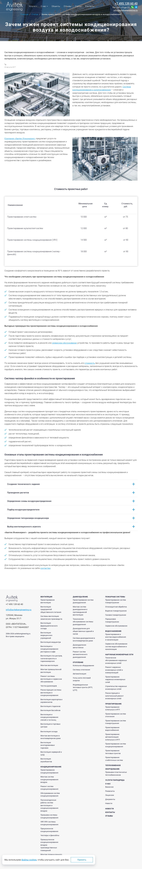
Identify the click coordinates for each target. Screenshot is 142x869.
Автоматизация (79, 674)
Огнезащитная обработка (116, 607)
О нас (44, 6)
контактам (45, 568)
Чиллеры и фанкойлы (49, 835)
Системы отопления (81, 670)
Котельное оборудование (83, 665)
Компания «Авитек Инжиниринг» (19, 138)
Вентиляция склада (48, 731)
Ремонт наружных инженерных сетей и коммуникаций (114, 670)
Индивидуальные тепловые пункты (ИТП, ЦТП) (83, 687)
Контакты (89, 6)
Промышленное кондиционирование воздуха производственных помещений (49, 845)
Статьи (78, 6)
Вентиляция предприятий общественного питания (50, 609)
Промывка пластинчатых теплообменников (116, 773)
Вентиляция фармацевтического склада (49, 626)
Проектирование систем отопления (115, 715)
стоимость (90, 363)
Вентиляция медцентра (50, 642)
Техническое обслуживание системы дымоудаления (83, 621)
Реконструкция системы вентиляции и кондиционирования (50, 692)
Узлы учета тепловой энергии (82, 679)
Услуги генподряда (115, 780)
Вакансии (109, 787)
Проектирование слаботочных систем (114, 758)
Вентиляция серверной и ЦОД (51, 753)
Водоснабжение (113, 631)
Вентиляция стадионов (50, 706)
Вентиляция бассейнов (50, 710)
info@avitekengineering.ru (126, 10)
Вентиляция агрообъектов (46, 760)
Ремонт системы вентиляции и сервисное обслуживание (51, 679)
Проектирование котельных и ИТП (112, 708)
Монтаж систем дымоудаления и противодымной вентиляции (80, 611)
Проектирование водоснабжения (112, 728)
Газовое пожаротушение (115, 615)
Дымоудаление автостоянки (79, 646)
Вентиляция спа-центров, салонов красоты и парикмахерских (51, 658)
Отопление (78, 662)
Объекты (56, 6)
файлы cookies (29, 859)
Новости (108, 803)
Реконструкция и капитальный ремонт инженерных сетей (114, 696)
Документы (110, 799)
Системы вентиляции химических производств (51, 617)
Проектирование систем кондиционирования (115, 745)
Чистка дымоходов (48, 686)
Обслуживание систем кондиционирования (50, 794)
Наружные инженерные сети (119, 654)
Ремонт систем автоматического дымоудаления (80, 654)
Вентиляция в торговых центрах (50, 725)
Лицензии (109, 795)
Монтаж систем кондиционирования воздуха (49, 779)
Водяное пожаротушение (116, 611)
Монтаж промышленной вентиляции (50, 670)
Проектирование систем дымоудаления (83, 601)
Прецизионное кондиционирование (49, 830)
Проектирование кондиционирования (49, 771)
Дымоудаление (80, 597)
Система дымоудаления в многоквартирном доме (84, 639)
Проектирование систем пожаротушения (115, 601)
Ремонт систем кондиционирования (49, 787)
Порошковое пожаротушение (112, 620)
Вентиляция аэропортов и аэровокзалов (51, 700)
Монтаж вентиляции (49, 665)
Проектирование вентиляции (47, 601)
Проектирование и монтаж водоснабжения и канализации (115, 637)
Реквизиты (110, 791)
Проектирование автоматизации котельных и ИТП (112, 737)
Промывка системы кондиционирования (49, 816)
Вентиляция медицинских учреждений (46, 635)
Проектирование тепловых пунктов (113, 752)
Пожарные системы (115, 597)
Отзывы (67, 6)
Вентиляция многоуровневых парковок (47, 745)
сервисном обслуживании (64, 343)
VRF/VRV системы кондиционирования (49, 823)
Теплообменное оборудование (113, 767)
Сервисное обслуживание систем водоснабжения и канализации (116, 646)
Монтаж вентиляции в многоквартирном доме (50, 737)
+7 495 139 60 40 (126, 3)
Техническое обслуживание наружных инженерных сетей (116, 660)
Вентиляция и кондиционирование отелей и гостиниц (49, 717)
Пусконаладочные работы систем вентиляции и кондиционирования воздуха (49, 805)
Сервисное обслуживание (116, 626)
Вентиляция (46, 597)
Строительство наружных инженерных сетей (116, 687)
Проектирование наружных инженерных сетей (115, 679)
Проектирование (113, 704)
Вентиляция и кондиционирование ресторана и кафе (49, 649)
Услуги (33, 6)
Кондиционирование (50, 767)
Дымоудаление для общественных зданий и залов (83, 631)
